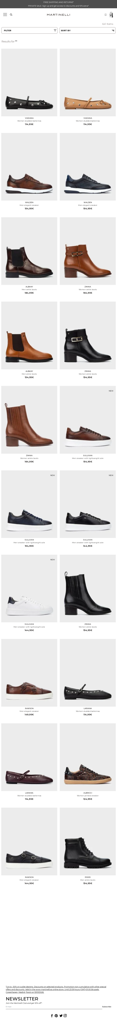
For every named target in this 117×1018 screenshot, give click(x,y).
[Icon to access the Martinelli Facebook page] (52, 1016)
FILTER (7, 30)
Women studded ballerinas (29, 121)
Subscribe (106, 1007)
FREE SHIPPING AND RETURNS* (58, 2)
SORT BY (66, 30)
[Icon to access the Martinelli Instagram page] (65, 1016)
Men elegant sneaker (29, 205)
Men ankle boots (29, 289)
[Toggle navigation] (5, 14)
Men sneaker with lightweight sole (88, 458)
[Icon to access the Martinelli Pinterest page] (56, 1016)
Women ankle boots (88, 289)
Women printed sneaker (88, 796)
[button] (105, 14)
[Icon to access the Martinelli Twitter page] (60, 1016)
